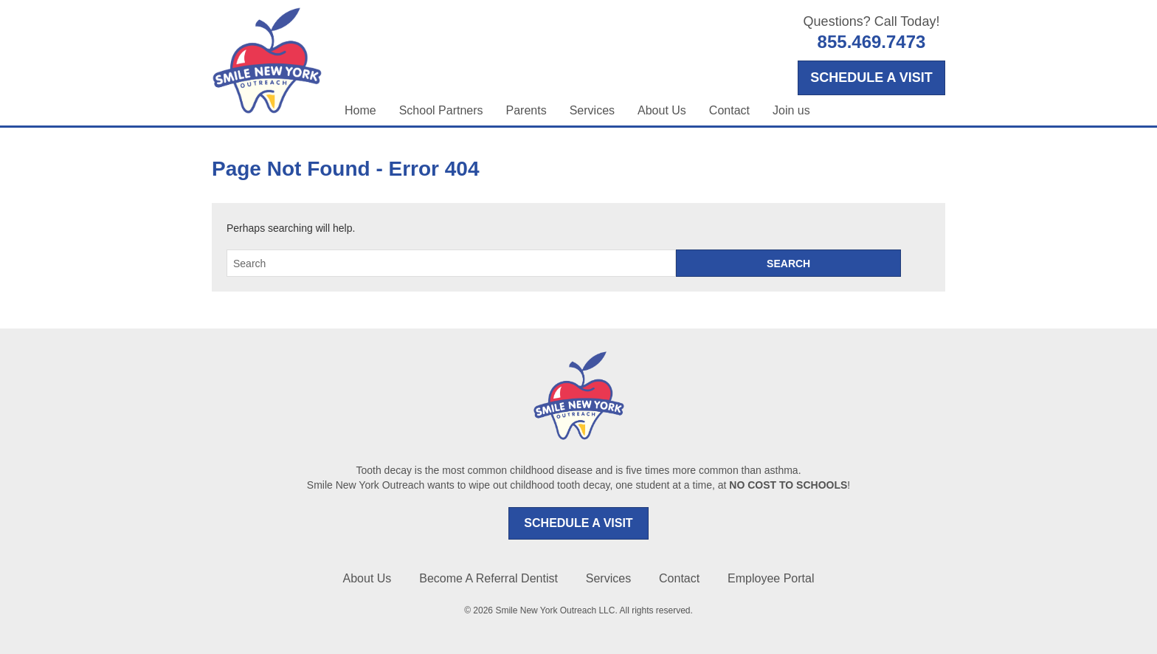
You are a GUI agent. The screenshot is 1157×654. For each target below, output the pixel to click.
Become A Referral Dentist (488, 578)
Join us (791, 110)
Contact (729, 110)
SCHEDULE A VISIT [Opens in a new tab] (871, 77)
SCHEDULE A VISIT (578, 523)
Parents (526, 110)
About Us (662, 110)
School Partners (441, 110)
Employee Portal (771, 578)
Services (592, 110)
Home (360, 110)
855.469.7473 (872, 42)
